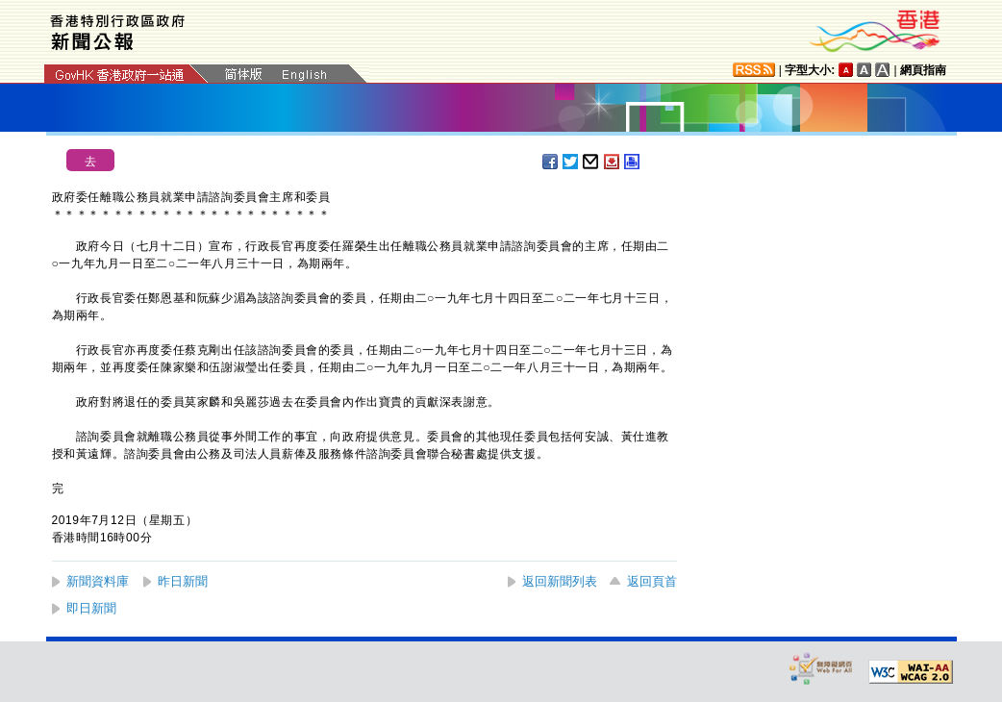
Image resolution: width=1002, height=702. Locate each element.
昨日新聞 (183, 581)
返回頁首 (652, 581)
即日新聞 (91, 608)
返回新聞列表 (559, 581)
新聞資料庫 (97, 581)
